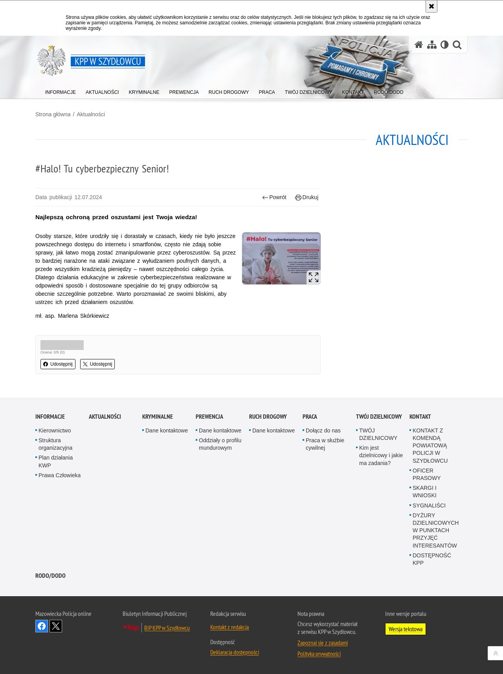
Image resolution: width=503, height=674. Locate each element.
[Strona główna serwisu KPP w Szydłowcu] (419, 44)
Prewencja (209, 465)
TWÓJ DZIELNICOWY (379, 465)
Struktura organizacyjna (55, 493)
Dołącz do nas (323, 479)
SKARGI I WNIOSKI (425, 540)
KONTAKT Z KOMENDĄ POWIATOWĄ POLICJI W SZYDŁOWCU (430, 494)
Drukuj (306, 197)
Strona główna (53, 114)
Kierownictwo (55, 479)
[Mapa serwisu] (432, 44)
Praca (310, 465)
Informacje (50, 465)
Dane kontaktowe (166, 479)
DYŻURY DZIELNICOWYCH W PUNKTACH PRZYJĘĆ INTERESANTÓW (436, 578)
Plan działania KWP (56, 510)
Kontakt (420, 465)
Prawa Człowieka (60, 524)
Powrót (274, 197)
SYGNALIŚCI (429, 554)
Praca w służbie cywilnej (325, 493)
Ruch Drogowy (268, 465)
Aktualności (91, 114)
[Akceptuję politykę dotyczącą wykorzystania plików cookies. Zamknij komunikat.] (431, 6)
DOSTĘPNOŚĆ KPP (432, 607)
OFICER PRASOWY (427, 523)
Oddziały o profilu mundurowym (220, 493)
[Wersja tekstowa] (445, 44)
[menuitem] (60, 90)
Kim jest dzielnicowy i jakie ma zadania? (381, 504)
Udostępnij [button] (58, 364)
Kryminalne (157, 465)
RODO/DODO (50, 624)
